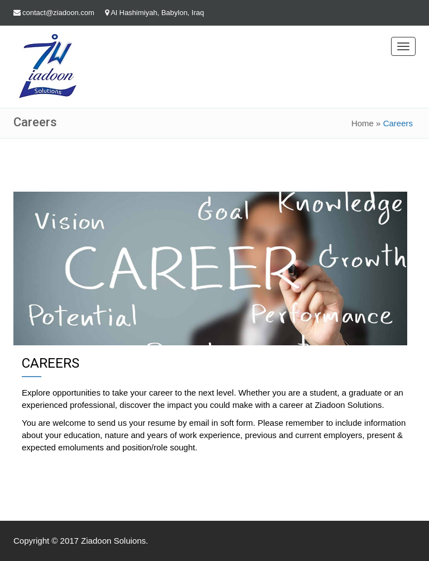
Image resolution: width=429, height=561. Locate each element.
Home (362, 123)
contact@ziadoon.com (58, 12)
